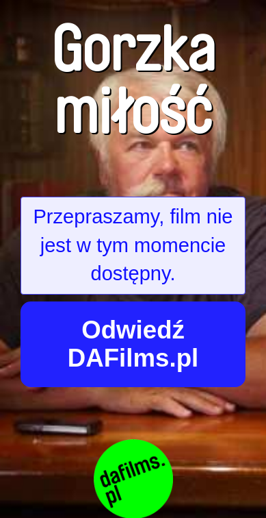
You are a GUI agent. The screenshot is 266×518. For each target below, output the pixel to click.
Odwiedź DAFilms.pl (133, 344)
